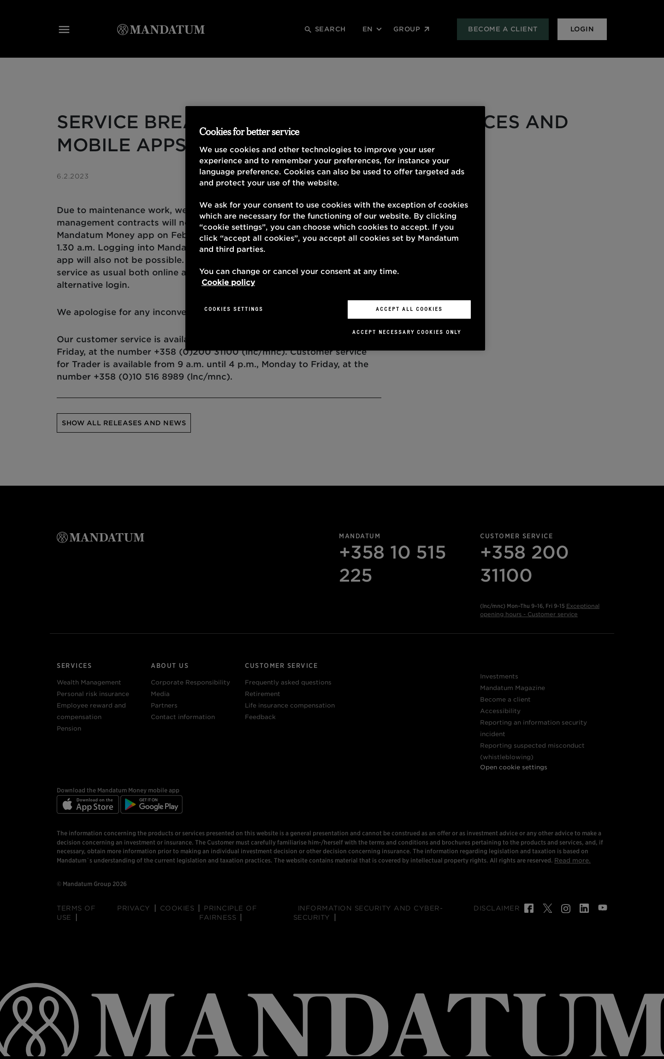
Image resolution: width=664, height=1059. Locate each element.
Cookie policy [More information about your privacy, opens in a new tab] (228, 282)
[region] (335, 228)
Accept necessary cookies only (406, 332)
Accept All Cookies (409, 309)
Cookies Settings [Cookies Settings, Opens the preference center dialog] (233, 309)
